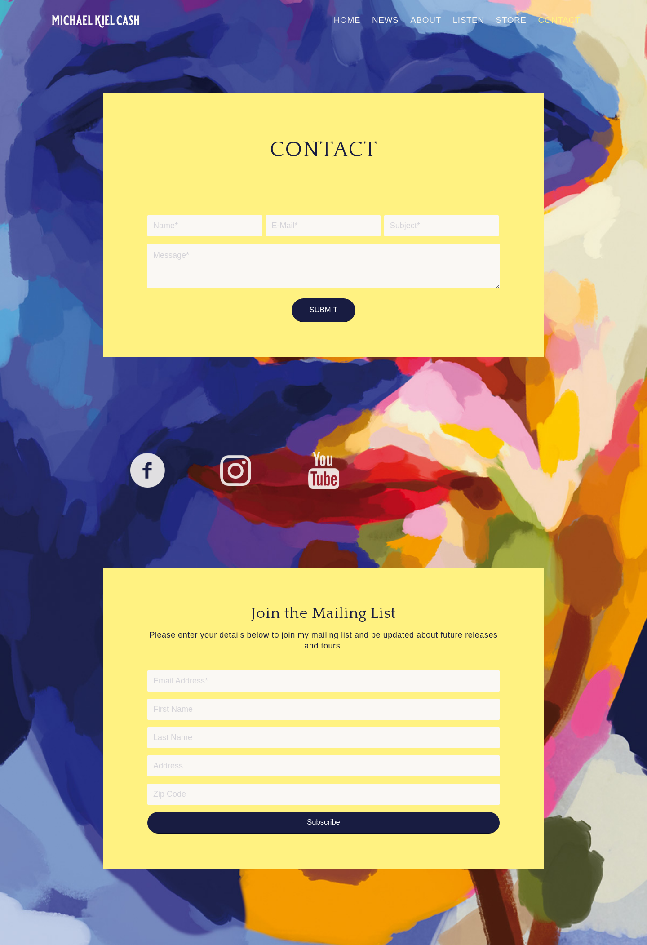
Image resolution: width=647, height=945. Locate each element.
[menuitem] (347, 20)
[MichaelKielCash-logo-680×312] (96, 20)
